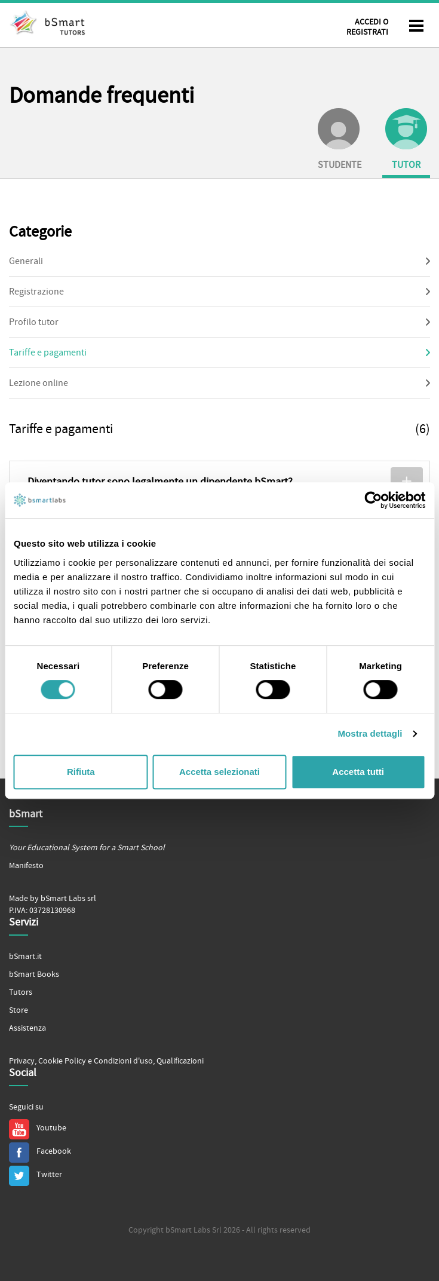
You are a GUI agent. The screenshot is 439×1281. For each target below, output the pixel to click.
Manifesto (26, 865)
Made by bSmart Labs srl (52, 898)
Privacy (22, 1061)
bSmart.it (25, 956)
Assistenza (27, 1028)
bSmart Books (34, 974)
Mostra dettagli (369, 733)
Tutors (20, 992)
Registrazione (36, 292)
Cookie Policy (62, 1061)
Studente (339, 139)
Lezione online (38, 383)
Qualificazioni (180, 1061)
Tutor (406, 139)
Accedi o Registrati (367, 27)
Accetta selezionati (219, 772)
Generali (26, 261)
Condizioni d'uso (123, 1061)
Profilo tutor (34, 322)
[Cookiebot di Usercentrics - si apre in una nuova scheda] (373, 500)
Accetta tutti (358, 772)
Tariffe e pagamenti (48, 352)
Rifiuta (81, 772)
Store (18, 1010)
